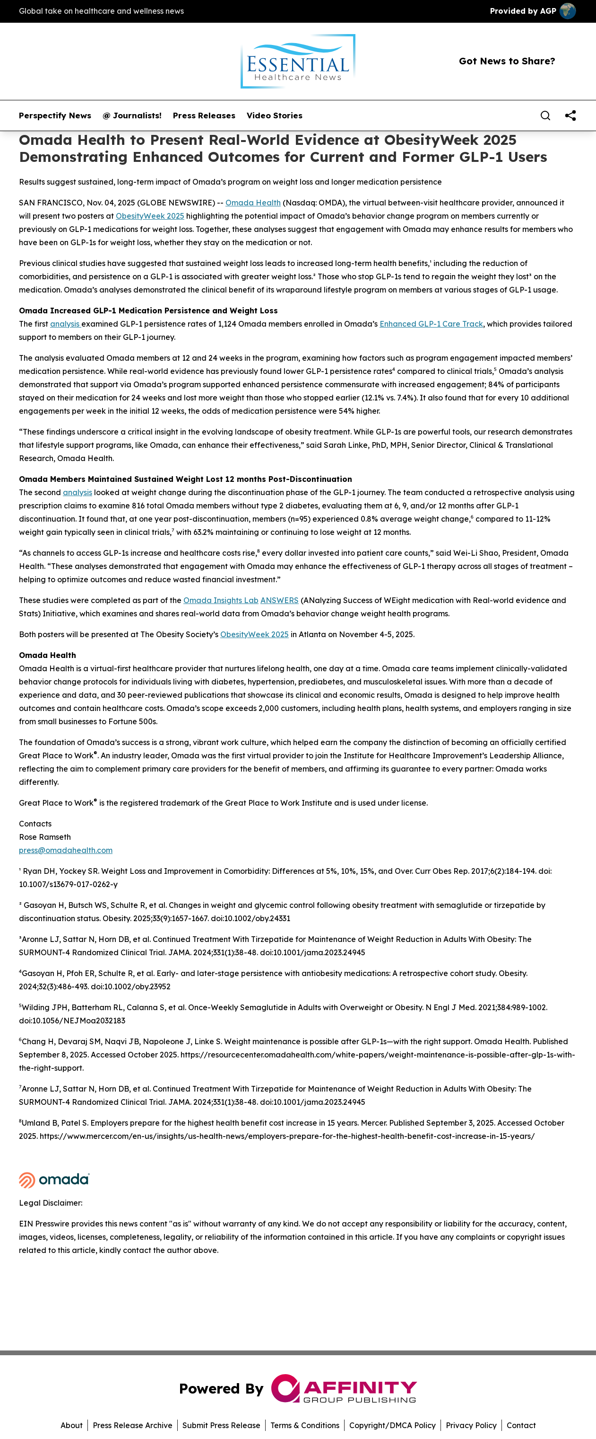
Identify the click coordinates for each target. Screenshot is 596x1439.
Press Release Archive (133, 1425)
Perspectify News (55, 115)
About (71, 1425)
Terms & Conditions (304, 1425)
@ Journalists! (132, 115)
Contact (521, 1425)
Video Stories (274, 115)
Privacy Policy (471, 1425)
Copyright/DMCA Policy (392, 1425)
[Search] (545, 115)
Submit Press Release (221, 1425)
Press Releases (204, 115)
